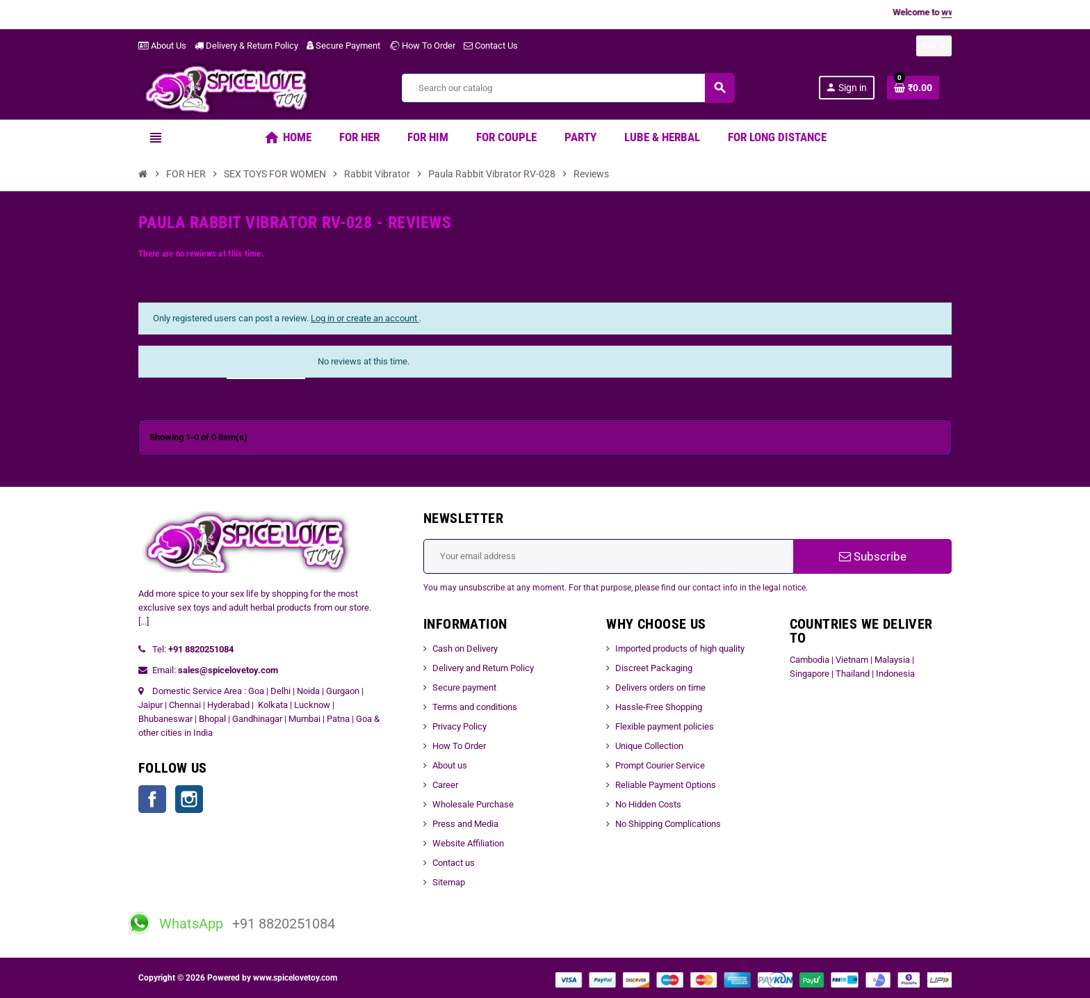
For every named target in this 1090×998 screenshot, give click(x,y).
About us (449, 765)
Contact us (453, 863)
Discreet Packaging (653, 668)
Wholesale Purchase (473, 804)
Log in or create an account (365, 318)
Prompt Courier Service (660, 765)
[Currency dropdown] (934, 45)
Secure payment (464, 687)
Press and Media (465, 824)
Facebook (152, 799)
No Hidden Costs (648, 804)
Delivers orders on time (660, 687)
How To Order (422, 45)
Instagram (189, 799)
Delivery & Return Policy (246, 45)
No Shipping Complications (668, 824)
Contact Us (491, 45)
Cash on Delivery (465, 648)
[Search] (567, 88)
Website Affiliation (468, 843)
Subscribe (872, 556)
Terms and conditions (474, 707)
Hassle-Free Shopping (658, 707)
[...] (143, 621)
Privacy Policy (459, 726)
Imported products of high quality (680, 648)
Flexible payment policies (664, 726)
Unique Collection (649, 746)
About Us (162, 45)
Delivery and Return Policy (483, 668)
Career (445, 785)
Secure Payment (343, 45)
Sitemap (448, 882)
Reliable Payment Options (665, 785)
